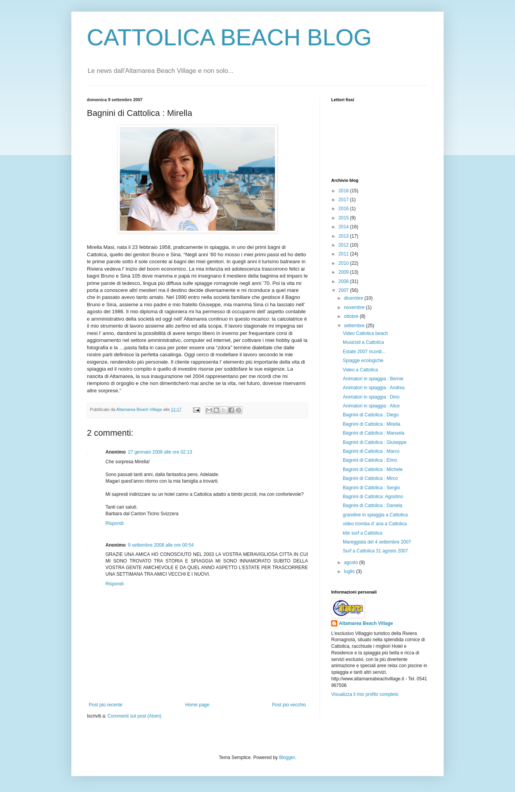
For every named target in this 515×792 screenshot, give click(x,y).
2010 (344, 263)
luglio (350, 571)
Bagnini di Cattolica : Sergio (371, 487)
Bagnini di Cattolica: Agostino (373, 496)
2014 (344, 226)
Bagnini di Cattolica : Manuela (373, 433)
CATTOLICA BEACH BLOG (229, 37)
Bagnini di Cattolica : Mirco (370, 478)
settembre (355, 325)
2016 (344, 208)
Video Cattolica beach (365, 333)
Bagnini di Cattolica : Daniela (372, 505)
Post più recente (106, 704)
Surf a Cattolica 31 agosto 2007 (375, 551)
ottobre (352, 316)
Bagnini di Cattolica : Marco (371, 451)
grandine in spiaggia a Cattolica (375, 515)
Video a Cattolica (360, 370)
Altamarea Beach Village (366, 623)
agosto (351, 562)
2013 (344, 236)
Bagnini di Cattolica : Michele (373, 469)
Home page (197, 704)
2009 (344, 272)
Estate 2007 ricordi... (364, 351)
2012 (344, 245)
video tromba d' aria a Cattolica (375, 523)
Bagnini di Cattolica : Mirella (371, 424)
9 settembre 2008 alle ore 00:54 (161, 545)
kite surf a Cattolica (362, 533)
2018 (344, 190)
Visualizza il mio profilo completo (364, 694)
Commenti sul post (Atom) (134, 716)
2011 (344, 254)
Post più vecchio (289, 704)
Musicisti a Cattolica (363, 342)
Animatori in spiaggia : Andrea (373, 387)
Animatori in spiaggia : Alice (371, 406)
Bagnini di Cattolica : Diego (371, 415)
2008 (344, 281)
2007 (344, 290)
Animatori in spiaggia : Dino (371, 397)
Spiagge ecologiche (363, 360)
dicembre (354, 298)
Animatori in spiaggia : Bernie (373, 378)
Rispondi (114, 523)
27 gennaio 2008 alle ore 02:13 (160, 452)
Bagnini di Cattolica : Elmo (370, 460)
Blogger (287, 757)
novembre (355, 307)
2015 (344, 218)
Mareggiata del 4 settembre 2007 (377, 542)
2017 (344, 199)
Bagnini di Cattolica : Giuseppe (374, 442)
